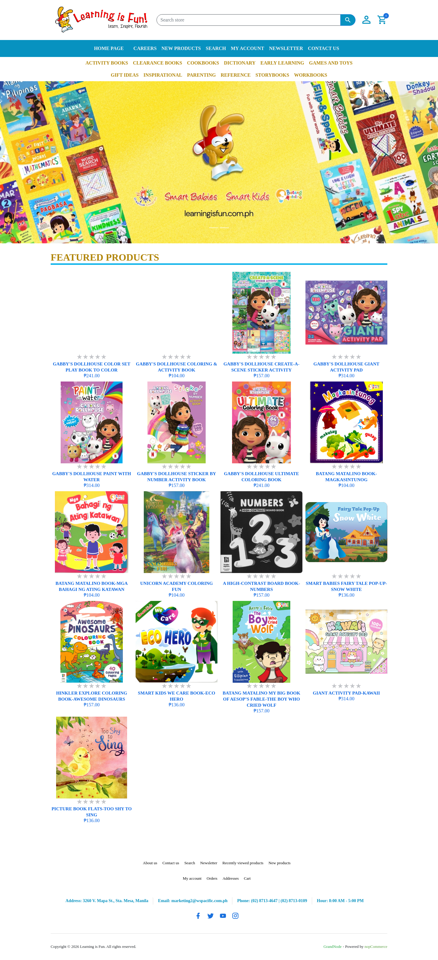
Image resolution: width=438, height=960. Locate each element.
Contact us (323, 48)
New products (181, 48)
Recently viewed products (242, 863)
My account (247, 48)
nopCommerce (376, 947)
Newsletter (286, 48)
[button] (366, 20)
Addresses (231, 878)
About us (150, 863)
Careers (145, 48)
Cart (247, 878)
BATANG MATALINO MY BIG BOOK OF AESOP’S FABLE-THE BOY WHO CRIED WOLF (261, 699)
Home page (109, 48)
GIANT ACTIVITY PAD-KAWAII (346, 693)
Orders (212, 878)
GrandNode (333, 947)
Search (216, 48)
